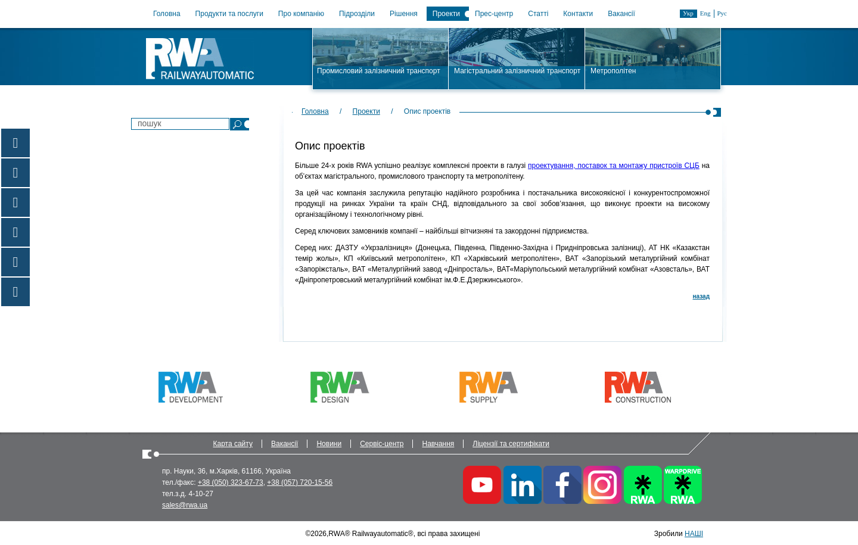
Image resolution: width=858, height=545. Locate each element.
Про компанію (301, 14)
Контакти (578, 14)
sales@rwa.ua (184, 505)
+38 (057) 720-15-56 (299, 482)
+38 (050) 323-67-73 (230, 482)
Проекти (446, 14)
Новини (328, 444)
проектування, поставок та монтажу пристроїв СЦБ (614, 165)
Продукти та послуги (229, 14)
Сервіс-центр (381, 444)
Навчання (438, 444)
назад (701, 296)
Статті (538, 14)
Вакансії (621, 14)
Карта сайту (233, 444)
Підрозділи (357, 14)
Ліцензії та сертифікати (510, 444)
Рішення (404, 14)
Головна (167, 14)
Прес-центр (494, 14)
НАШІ (694, 534)
